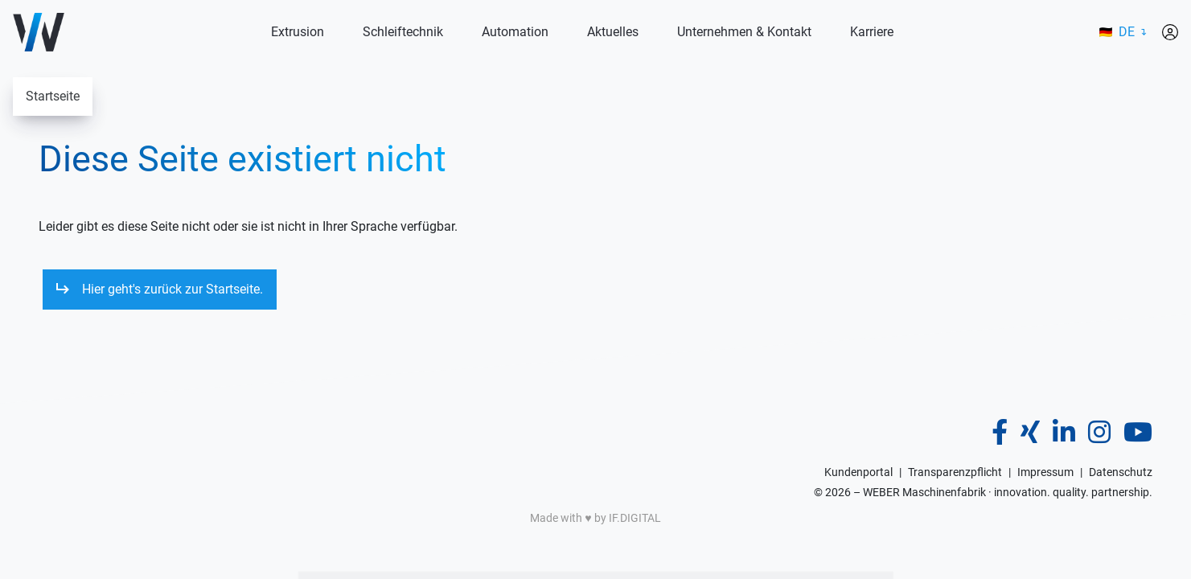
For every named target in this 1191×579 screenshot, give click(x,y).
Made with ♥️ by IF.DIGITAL (595, 517)
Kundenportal (858, 472)
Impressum (1045, 472)
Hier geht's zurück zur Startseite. (172, 289)
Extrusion (297, 31)
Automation (515, 31)
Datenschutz (1120, 472)
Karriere (871, 31)
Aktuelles (613, 31)
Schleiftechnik (403, 31)
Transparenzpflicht (955, 472)
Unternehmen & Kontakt (744, 31)
